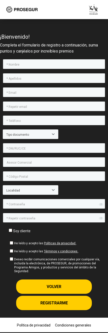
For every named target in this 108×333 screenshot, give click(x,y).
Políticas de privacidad (60, 243)
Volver (54, 286)
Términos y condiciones (61, 251)
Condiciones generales (73, 325)
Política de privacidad (33, 325)
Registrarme (54, 303)
